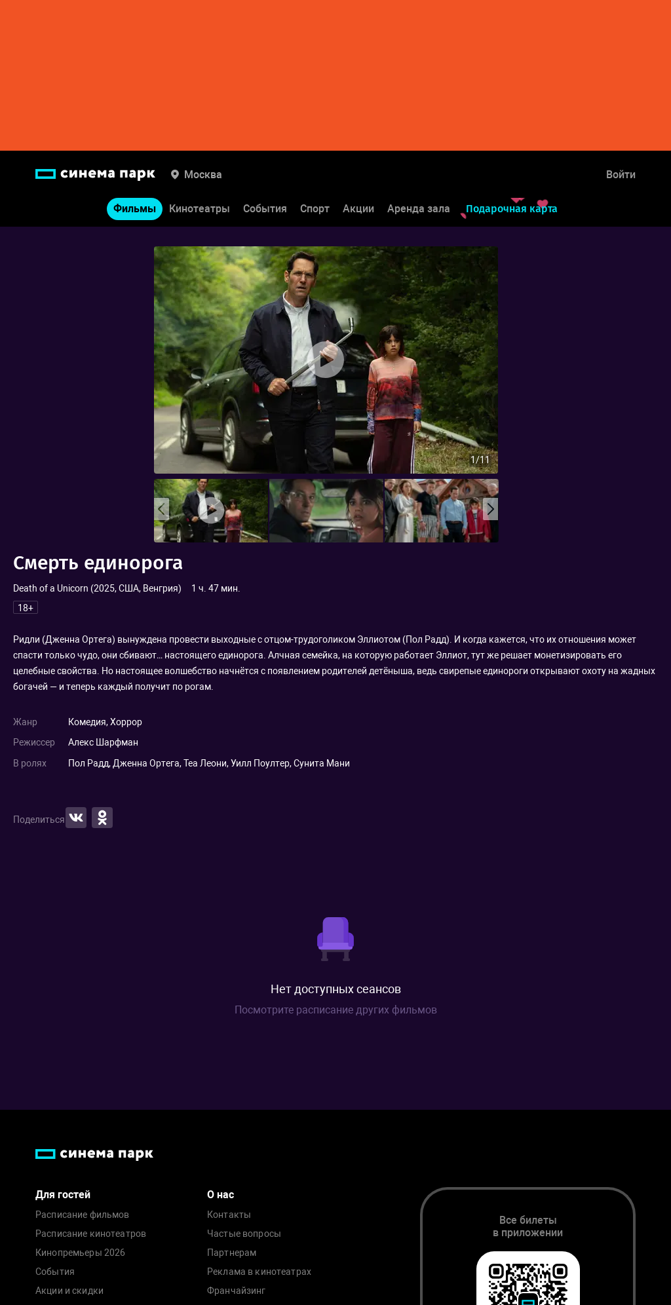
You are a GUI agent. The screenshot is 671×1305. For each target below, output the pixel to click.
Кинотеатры (199, 208)
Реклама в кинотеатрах (259, 1272)
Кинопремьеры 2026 (80, 1253)
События (265, 208)
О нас (220, 1194)
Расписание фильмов (82, 1215)
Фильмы (134, 208)
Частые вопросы (244, 1234)
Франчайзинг (236, 1291)
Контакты (229, 1215)
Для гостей (62, 1194)
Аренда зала (418, 208)
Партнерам (231, 1253)
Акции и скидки (69, 1291)
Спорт (315, 208)
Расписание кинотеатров (90, 1234)
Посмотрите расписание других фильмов (336, 1010)
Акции (358, 208)
